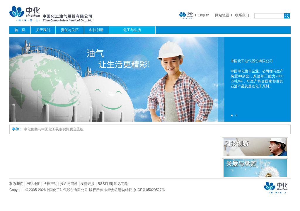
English (203, 15)
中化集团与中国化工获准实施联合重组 (53, 129)
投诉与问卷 (69, 184)
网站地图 (222, 15)
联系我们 (242, 15)
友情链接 (88, 184)
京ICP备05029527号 (149, 190)
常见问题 (121, 184)
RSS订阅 (105, 184)
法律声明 (50, 184)
